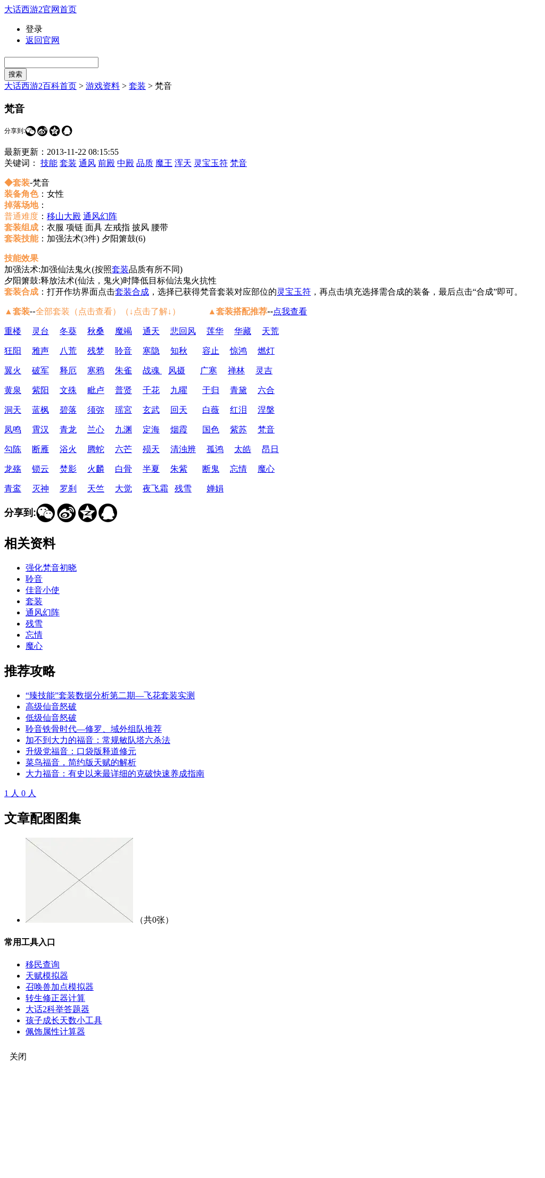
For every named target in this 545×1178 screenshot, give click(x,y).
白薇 (210, 409)
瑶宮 (123, 409)
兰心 (95, 429)
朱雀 (123, 370)
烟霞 (178, 429)
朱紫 (178, 468)
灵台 (40, 331)
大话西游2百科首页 (40, 85)
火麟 (95, 468)
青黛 (238, 390)
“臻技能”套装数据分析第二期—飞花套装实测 (110, 695)
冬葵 (68, 331)
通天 (151, 331)
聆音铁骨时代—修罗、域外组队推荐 (94, 728)
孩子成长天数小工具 (64, 1020)
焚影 (68, 468)
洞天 (12, 409)
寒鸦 (95, 370)
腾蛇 (95, 449)
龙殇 (12, 468)
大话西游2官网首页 (40, 9)
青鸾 (12, 488)
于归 (210, 390)
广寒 (208, 370)
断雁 (40, 449)
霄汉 (40, 429)
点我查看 (290, 311)
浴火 (68, 449)
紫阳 (40, 390)
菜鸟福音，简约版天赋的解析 (81, 762)
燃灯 (266, 350)
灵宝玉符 (211, 163)
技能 (48, 163)
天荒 (270, 331)
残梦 (95, 350)
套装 (137, 85)
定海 (151, 429)
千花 (151, 390)
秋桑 (95, 331)
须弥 (95, 409)
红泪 (238, 409)
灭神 (40, 488)
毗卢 (95, 390)
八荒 (68, 350)
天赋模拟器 (47, 975)
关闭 (18, 1056)
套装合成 (132, 291)
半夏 (151, 468)
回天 (178, 409)
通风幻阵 (100, 216)
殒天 (151, 449)
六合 (266, 390)
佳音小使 (43, 590)
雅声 (40, 350)
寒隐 (151, 350)
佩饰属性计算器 (55, 1031)
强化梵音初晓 (51, 567)
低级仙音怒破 (51, 717)
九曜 (178, 390)
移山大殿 (64, 216)
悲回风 (183, 331)
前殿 (106, 163)
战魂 (152, 370)
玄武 (151, 409)
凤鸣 (12, 429)
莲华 (215, 331)
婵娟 (215, 488)
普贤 (123, 390)
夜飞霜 (155, 488)
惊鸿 (238, 350)
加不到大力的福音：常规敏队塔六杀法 (98, 740)
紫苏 (238, 429)
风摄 (176, 370)
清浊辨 (183, 449)
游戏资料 (103, 85)
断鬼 (210, 468)
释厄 (68, 370)
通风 (87, 163)
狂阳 (12, 350)
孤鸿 (215, 449)
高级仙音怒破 (51, 706)
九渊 (123, 429)
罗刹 (68, 488)
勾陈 (12, 449)
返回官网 (43, 40)
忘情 (238, 468)
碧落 (68, 409)
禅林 (236, 370)
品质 (144, 163)
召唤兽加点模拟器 (60, 986)
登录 (34, 29)
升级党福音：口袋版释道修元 (81, 751)
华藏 (242, 331)
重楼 (12, 331)
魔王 (163, 163)
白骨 (123, 468)
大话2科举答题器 (57, 1009)
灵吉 (263, 370)
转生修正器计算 (55, 997)
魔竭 (123, 331)
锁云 (40, 468)
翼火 (12, 370)
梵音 (238, 163)
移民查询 (43, 964)
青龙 (68, 429)
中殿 (125, 163)
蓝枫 (40, 409)
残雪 (183, 488)
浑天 (183, 163)
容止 (210, 350)
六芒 (123, 449)
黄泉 (12, 390)
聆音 (123, 350)
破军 (40, 370)
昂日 (270, 449)
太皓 (242, 449)
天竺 (95, 488)
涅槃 (266, 409)
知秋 (178, 350)
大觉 (123, 488)
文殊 (68, 390)
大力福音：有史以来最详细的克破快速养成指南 (115, 773)
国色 (210, 429)
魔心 (266, 468)
